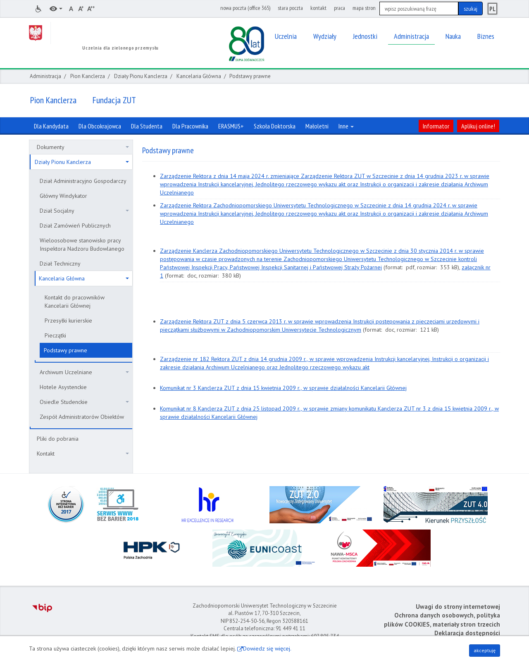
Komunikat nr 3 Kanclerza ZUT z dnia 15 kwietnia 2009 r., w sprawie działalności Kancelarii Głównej (283, 388)
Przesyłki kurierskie (68, 320)
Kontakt (83, 453)
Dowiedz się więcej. (267, 648)
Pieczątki (55, 335)
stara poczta (290, 8)
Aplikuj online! (478, 126)
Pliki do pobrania (58, 438)
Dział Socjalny (84, 210)
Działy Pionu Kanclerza (140, 76)
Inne (346, 126)
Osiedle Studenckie (84, 402)
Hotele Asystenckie (63, 387)
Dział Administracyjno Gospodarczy (83, 181)
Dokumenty (83, 147)
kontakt (318, 8)
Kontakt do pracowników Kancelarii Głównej (75, 301)
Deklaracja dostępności (467, 633)
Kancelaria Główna (198, 76)
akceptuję (485, 650)
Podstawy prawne (65, 350)
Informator (436, 126)
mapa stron (364, 8)
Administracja (45, 76)
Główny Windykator (63, 196)
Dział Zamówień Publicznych (75, 225)
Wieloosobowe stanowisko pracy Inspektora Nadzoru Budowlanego (82, 244)
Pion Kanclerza (87, 76)
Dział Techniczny (60, 263)
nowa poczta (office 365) (245, 8)
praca (339, 8)
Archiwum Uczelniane (84, 372)
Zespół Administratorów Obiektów (82, 416)
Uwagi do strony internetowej (458, 606)
